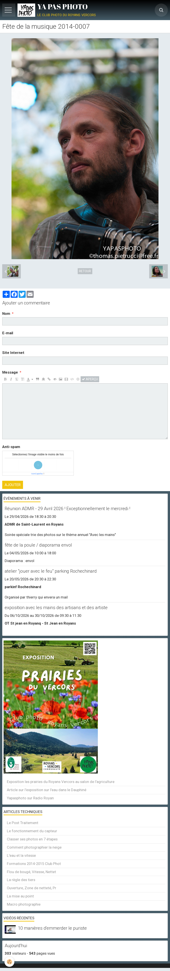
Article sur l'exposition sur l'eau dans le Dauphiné (46, 790)
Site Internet (13, 352)
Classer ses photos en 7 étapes (32, 839)
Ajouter (13, 485)
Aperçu (90, 379)
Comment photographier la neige (34, 847)
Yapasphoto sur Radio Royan (30, 798)
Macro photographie (24, 904)
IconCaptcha (37, 474)
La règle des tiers (21, 880)
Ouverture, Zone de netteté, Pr (31, 888)
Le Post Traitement (22, 823)
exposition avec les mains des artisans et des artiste (56, 607)
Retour (85, 271)
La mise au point (20, 896)
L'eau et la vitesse (21, 855)
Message (10, 372)
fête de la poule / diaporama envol (38, 545)
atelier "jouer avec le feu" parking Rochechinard (51, 571)
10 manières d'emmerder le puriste (52, 928)
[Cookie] (9, 962)
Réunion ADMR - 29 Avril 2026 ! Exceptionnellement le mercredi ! (67, 508)
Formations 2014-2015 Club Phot (34, 863)
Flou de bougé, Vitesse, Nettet (31, 872)
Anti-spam (11, 447)
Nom (6, 313)
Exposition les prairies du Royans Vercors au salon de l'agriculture (60, 781)
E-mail (7, 333)
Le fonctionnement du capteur (32, 831)
